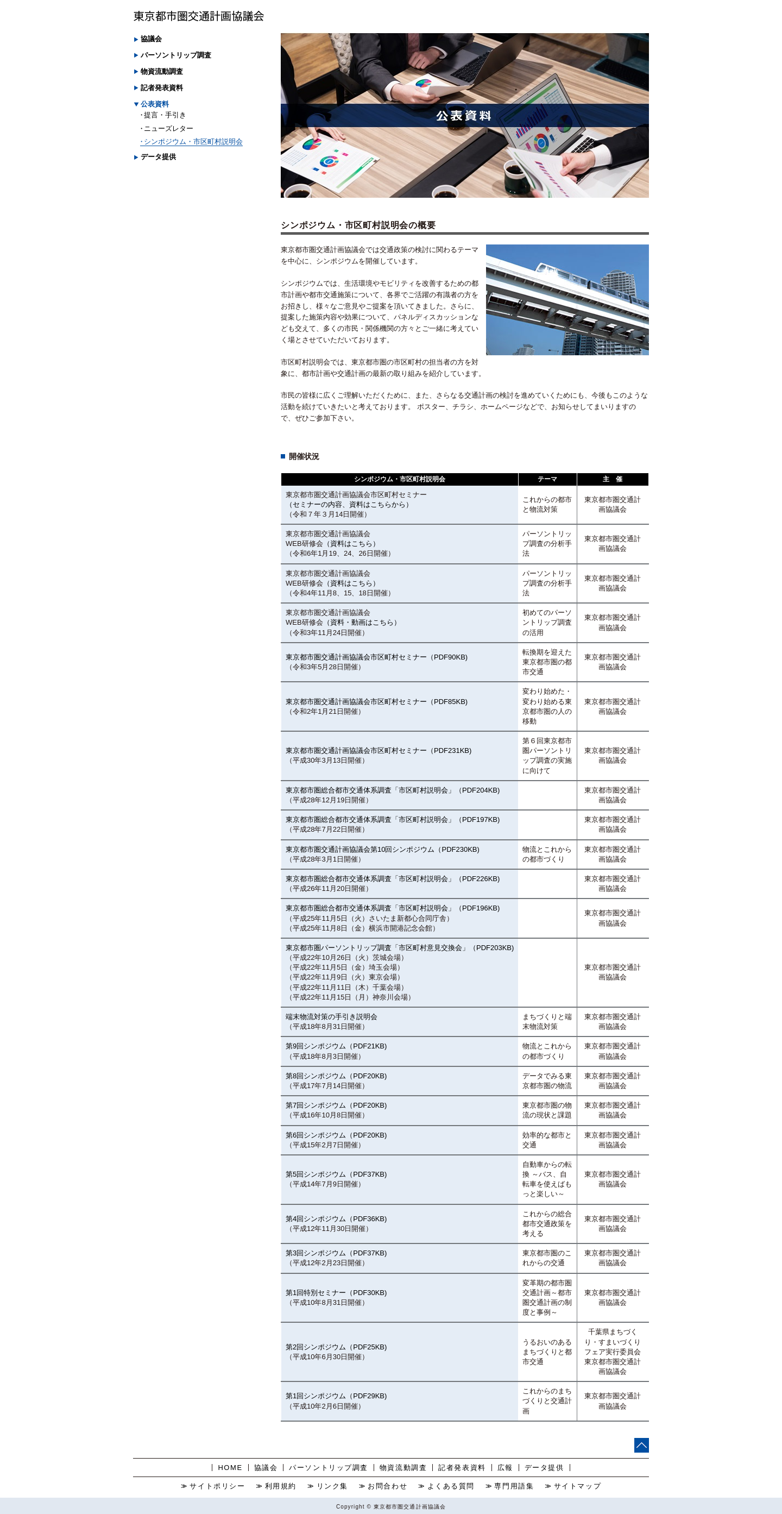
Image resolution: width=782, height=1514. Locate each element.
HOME (230, 1467)
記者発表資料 (162, 88)
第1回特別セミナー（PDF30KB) (336, 1293)
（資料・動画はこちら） (362, 622)
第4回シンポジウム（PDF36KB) (336, 1219)
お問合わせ (387, 1486)
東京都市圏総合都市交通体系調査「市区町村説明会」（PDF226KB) (393, 879)
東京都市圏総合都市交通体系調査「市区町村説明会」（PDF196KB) (393, 908)
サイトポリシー (217, 1486)
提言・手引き (165, 115)
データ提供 (544, 1467)
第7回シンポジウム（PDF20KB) (336, 1105)
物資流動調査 (403, 1467)
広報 (505, 1467)
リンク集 (332, 1486)
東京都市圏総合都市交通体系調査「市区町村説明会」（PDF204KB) (393, 790)
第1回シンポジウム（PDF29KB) (336, 1396)
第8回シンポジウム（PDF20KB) (336, 1076)
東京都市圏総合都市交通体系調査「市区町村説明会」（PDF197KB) (393, 819)
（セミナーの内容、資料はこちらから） (349, 504)
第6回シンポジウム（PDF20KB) (336, 1135)
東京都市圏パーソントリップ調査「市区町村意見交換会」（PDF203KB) (400, 948)
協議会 (266, 1467)
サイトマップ (577, 1486)
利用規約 (281, 1486)
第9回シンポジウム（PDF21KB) (336, 1046)
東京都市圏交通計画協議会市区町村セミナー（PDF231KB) (378, 750)
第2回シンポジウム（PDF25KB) (336, 1347)
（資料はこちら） (351, 543)
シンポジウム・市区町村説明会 (193, 141)
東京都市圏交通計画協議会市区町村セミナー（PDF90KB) (377, 657)
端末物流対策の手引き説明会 (331, 1017)
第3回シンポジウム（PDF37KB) (336, 1253)
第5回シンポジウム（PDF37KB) (336, 1174)
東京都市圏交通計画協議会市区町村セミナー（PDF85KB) (377, 702)
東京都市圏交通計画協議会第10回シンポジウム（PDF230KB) (383, 849)
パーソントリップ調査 (328, 1467)
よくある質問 (451, 1486)
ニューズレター (168, 128)
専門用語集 (514, 1486)
